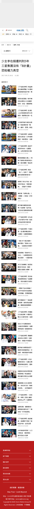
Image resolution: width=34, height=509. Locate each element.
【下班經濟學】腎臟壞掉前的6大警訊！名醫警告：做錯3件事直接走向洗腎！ (25, 338)
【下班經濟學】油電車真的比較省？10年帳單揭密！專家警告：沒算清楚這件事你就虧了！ (25, 136)
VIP (3, 34)
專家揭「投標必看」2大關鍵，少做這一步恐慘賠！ (25, 195)
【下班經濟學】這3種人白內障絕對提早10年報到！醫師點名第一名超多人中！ (25, 113)
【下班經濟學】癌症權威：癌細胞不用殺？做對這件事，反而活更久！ (25, 421)
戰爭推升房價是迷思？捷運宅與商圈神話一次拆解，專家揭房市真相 (25, 350)
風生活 (28, 34)
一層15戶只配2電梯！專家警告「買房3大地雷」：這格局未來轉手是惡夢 (25, 243)
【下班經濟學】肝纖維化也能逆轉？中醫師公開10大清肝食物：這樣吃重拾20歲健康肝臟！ (25, 314)
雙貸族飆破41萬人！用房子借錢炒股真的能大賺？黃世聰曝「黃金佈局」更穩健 (25, 160)
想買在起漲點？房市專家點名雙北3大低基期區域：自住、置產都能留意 (25, 101)
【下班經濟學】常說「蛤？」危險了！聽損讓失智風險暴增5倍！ (25, 172)
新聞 (8, 34)
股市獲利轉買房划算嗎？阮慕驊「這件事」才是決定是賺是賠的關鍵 (25, 207)
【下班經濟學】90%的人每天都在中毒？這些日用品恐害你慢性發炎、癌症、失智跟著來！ (25, 219)
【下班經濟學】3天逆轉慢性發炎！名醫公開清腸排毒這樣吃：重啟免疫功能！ (25, 362)
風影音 (9, 45)
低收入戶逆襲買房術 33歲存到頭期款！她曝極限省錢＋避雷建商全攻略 (25, 326)
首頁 (2, 45)
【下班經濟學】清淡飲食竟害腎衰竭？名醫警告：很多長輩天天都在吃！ (25, 279)
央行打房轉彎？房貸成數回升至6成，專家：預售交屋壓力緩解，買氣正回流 (25, 267)
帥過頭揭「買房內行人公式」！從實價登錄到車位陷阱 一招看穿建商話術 (25, 255)
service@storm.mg (22, 499)
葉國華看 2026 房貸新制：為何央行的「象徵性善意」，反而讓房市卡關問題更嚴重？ (25, 385)
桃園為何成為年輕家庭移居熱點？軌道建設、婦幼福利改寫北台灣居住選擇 (25, 373)
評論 (14, 34)
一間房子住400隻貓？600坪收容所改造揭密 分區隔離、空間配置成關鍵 (25, 290)
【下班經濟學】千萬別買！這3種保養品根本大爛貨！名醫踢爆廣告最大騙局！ (25, 231)
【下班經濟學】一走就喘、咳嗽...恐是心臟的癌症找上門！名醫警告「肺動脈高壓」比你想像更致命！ (25, 397)
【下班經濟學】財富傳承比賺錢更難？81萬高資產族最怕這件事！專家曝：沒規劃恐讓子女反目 (25, 89)
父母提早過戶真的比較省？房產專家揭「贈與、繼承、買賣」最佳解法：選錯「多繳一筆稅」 (25, 125)
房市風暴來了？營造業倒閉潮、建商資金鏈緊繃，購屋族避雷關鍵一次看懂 (25, 302)
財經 (21, 34)
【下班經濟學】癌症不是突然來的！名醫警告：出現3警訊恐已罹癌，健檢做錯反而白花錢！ (25, 148)
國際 (15, 45)
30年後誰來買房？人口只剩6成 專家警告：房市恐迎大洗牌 (25, 432)
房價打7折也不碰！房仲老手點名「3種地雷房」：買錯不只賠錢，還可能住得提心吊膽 (25, 184)
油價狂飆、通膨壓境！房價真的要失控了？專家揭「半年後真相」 (25, 409)
